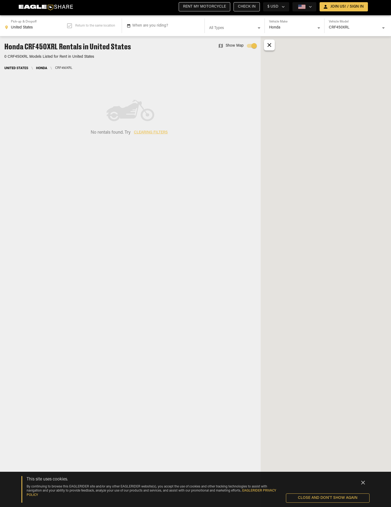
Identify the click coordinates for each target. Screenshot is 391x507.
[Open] (259, 28)
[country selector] (276, 6)
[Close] (363, 482)
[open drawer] (344, 6)
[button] (204, 6)
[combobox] (35, 25)
